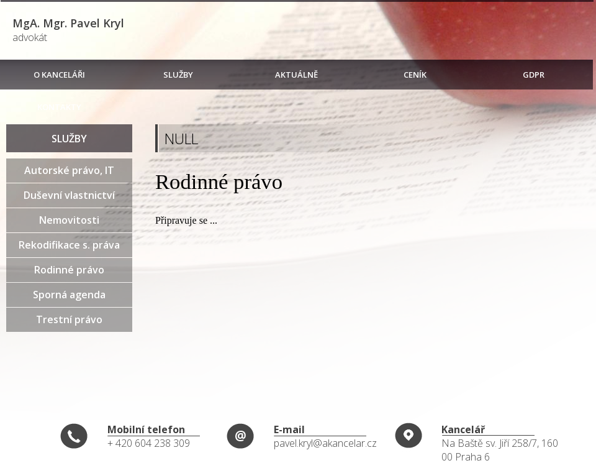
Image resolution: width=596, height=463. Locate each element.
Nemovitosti (69, 220)
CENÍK (415, 74)
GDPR (533, 74)
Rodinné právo (69, 270)
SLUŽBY (178, 74)
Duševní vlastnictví (69, 195)
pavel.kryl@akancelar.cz (325, 443)
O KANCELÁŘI (59, 74)
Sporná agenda (69, 294)
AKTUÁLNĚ (296, 74)
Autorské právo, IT (69, 170)
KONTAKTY (59, 106)
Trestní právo (69, 319)
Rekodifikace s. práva (69, 245)
